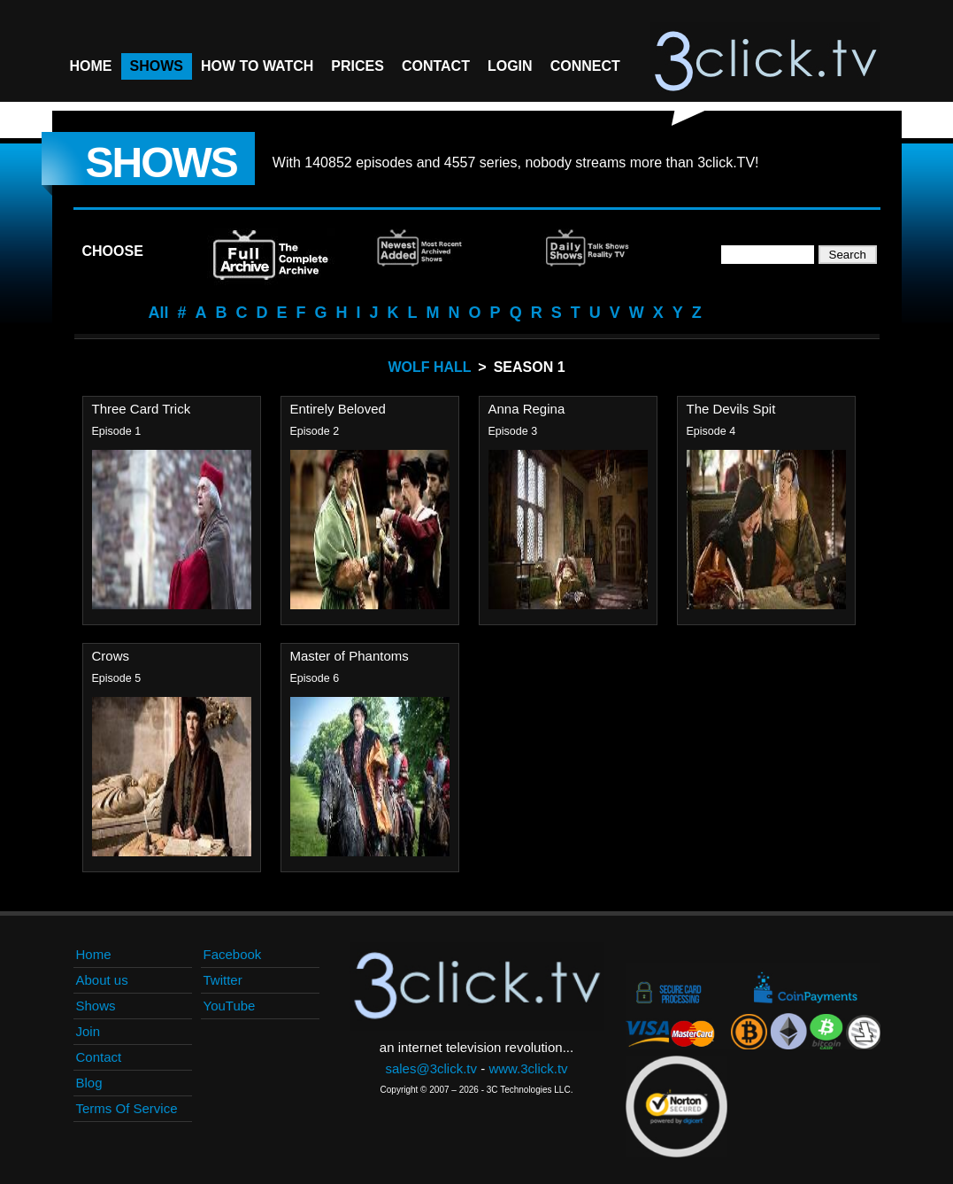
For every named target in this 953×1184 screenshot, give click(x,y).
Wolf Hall (429, 367)
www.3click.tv (527, 1068)
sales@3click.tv (431, 1068)
